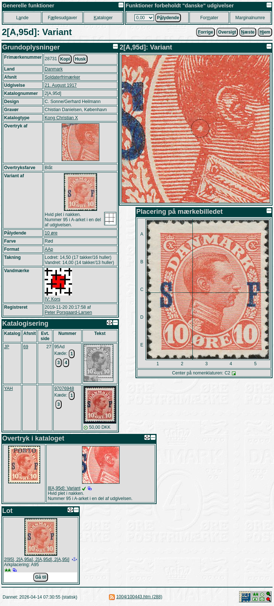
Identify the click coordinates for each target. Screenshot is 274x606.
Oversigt (227, 32)
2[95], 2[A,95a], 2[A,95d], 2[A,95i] (36, 559)
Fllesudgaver (62, 17)
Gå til (40, 577)
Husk (80, 59)
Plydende (168, 17)
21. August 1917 (61, 85)
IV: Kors (52, 299)
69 (25, 346)
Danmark (54, 69)
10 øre (51, 233)
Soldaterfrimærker (62, 77)
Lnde (22, 17)
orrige (205, 32)
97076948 (64, 388)
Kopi (65, 59)
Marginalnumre (250, 17)
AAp (49, 249)
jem (265, 32)
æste (248, 32)
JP (6, 346)
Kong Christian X (61, 117)
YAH (8, 388)
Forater (209, 17)
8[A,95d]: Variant (64, 488)
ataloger (103, 17)
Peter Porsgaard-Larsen (68, 312)
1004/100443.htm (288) (139, 596)
